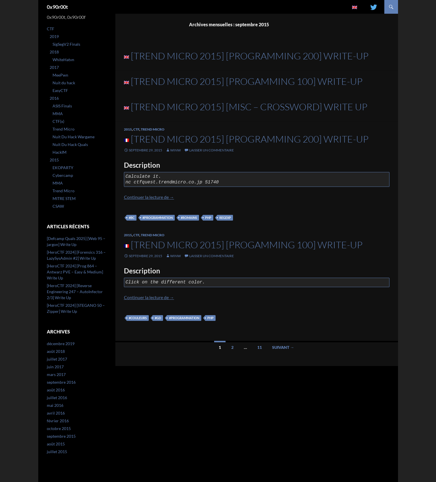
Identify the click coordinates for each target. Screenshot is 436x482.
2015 (128, 129)
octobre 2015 (59, 428)
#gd (158, 318)
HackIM (60, 152)
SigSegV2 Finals (66, 44)
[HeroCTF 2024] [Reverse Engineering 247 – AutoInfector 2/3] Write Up (75, 291)
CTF (136, 129)
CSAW (58, 206)
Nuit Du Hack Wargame (74, 136)
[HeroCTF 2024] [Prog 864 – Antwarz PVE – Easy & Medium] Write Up (75, 271)
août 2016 (56, 389)
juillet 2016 (57, 397)
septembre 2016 (61, 382)
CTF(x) (58, 121)
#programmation (157, 217)
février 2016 (58, 420)
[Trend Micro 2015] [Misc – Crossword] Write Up (249, 107)
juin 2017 (55, 366)
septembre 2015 (61, 436)
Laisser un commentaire (211, 150)
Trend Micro (152, 129)
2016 (54, 98)
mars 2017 (56, 374)
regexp (225, 217)
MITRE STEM (64, 198)
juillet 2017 (57, 359)
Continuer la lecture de (149, 197)
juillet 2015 (57, 451)
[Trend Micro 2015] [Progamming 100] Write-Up (247, 81)
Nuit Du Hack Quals (70, 144)
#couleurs (138, 318)
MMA (58, 113)
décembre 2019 (61, 343)
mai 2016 (55, 405)
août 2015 (56, 443)
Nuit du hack (64, 82)
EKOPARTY (63, 167)
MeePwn (60, 75)
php (208, 217)
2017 (54, 67)
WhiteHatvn (63, 59)
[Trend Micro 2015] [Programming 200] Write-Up (250, 56)
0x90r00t (57, 7)
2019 (54, 36)
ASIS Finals (62, 105)
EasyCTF (60, 90)
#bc (131, 217)
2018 (54, 51)
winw (175, 150)
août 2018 (56, 351)
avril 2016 (56, 413)
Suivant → (283, 347)
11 (259, 347)
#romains (189, 217)
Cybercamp (63, 175)
